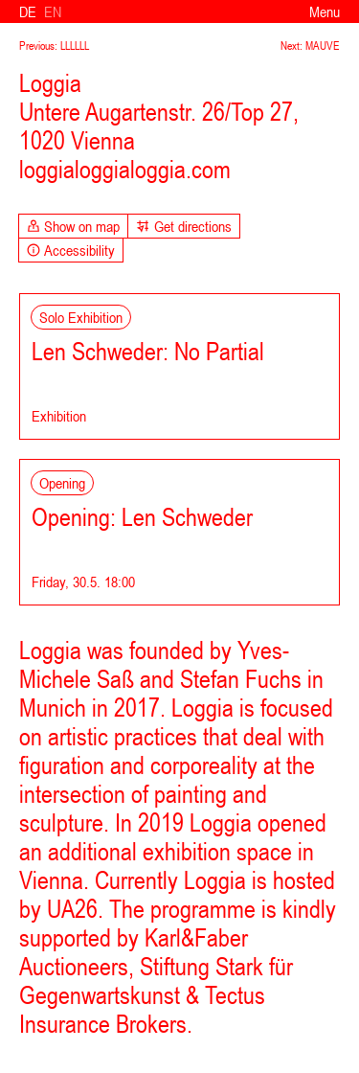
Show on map (73, 226)
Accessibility (71, 250)
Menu (324, 11)
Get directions (183, 226)
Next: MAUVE (310, 46)
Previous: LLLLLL (54, 46)
